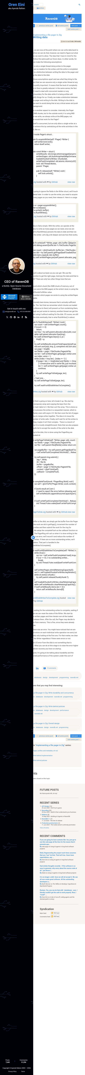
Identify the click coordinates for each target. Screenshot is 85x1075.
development (70, 808)
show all (43, 914)
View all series (44, 979)
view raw (70, 226)
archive (57, 9)
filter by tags (44, 9)
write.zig (48, 322)
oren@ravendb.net (10, 312)
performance (45, 855)
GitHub (50, 229)
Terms (23, 1070)
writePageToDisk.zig (53, 607)
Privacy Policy (12, 1070)
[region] (59, 200)
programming (45, 812)
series (64, 27)
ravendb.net (56, 812)
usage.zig (49, 266)
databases (54, 808)
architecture (45, 808)
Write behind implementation (59, 906)
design (61, 808)
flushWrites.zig (51, 468)
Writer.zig (49, 226)
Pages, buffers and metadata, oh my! (61, 901)
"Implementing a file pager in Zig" (58, 894)
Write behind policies (56, 911)
